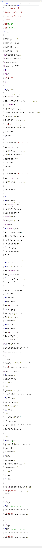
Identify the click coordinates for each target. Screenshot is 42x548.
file (18, 5)
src (21, 3)
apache (4, 3)
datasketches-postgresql (10, 3)
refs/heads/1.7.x (16, 3)
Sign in (40, 1)
